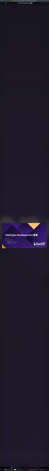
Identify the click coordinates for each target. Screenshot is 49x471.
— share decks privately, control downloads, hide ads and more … (24, 0)
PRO (14, 469)
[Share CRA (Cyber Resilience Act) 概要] (39, 469)
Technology (31, 469)
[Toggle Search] (43, 3)
